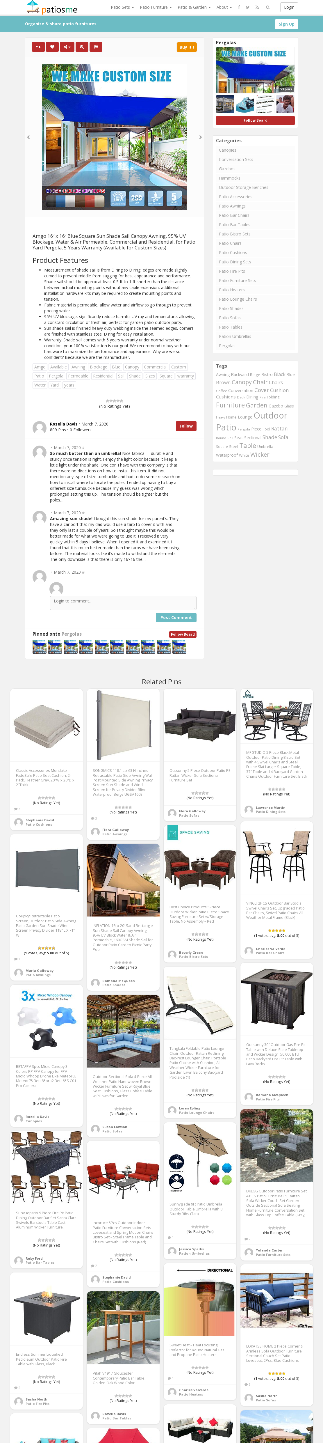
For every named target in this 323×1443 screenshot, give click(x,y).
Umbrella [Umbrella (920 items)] (265, 446)
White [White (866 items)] (244, 455)
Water (40, 385)
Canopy (132, 367)
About (224, 7)
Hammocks (229, 178)
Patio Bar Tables (234, 224)
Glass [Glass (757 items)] (289, 406)
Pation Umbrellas (235, 336)
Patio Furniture (156, 7)
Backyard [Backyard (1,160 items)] (240, 374)
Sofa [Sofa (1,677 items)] (283, 437)
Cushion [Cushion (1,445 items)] (279, 390)
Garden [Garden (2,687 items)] (256, 405)
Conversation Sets (236, 159)
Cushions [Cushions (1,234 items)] (226, 397)
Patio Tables (230, 327)
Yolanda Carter (269, 1250)
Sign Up (287, 24)
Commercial (155, 367)
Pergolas (72, 634)
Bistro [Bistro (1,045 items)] (267, 374)
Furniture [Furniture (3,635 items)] (230, 405)
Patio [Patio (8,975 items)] (226, 427)
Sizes (150, 376)
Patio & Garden (194, 7)
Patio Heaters (232, 289)
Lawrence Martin (270, 807)
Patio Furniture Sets (237, 280)
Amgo (40, 367)
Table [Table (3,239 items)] (247, 445)
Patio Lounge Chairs (238, 299)
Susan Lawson (114, 1127)
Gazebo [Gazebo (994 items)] (276, 406)
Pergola (56, 376)
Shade (135, 376)
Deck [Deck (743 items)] (241, 397)
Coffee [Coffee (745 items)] (221, 391)
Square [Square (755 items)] (222, 446)
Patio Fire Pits (232, 271)
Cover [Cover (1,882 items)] (261, 390)
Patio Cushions (233, 252)
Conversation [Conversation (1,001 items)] (240, 390)
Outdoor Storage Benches (243, 187)
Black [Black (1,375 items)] (279, 374)
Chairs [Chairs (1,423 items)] (276, 382)
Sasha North (267, 1396)
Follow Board (183, 634)
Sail (121, 376)
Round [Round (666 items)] (221, 438)
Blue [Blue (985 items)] (291, 374)
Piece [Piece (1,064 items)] (256, 429)
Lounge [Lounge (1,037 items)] (245, 417)
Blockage (98, 367)
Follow (186, 426)
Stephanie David (40, 820)
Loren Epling (189, 1108)
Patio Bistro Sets (235, 234)
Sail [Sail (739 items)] (230, 438)
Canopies (227, 150)
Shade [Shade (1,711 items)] (270, 437)
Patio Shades (231, 308)
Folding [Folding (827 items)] (273, 397)
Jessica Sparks (191, 1249)
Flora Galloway (115, 829)
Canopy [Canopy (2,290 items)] (242, 382)
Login (289, 7)
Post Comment (176, 617)
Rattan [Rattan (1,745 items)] (279, 428)
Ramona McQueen (118, 980)
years (69, 385)
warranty (185, 376)
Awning (78, 367)
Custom (178, 367)
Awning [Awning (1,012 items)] (223, 374)
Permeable (78, 376)
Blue (116, 367)
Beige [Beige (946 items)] (255, 374)
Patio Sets (122, 7)
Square (166, 376)
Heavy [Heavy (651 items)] (220, 417)
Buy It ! (187, 47)
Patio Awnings (232, 206)
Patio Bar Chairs (234, 215)
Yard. (55, 385)
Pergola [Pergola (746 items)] (244, 429)
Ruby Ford (34, 1258)
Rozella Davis (37, 1116)
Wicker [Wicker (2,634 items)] (260, 454)
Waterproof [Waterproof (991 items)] (227, 455)
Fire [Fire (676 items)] (263, 397)
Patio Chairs (230, 243)
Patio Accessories (235, 196)
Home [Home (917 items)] (231, 417)
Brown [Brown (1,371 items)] (223, 382)
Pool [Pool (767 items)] (266, 429)
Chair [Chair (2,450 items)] (260, 382)
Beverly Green (191, 952)
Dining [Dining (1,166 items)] (252, 397)
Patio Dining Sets (235, 262)
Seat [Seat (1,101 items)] (238, 437)
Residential (103, 376)
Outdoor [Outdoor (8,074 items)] (270, 415)
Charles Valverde (270, 948)
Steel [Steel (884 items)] (233, 446)
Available (58, 367)
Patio (39, 376)
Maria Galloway (39, 970)
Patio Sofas (230, 317)
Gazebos (227, 168)
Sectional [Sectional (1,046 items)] (252, 437)
